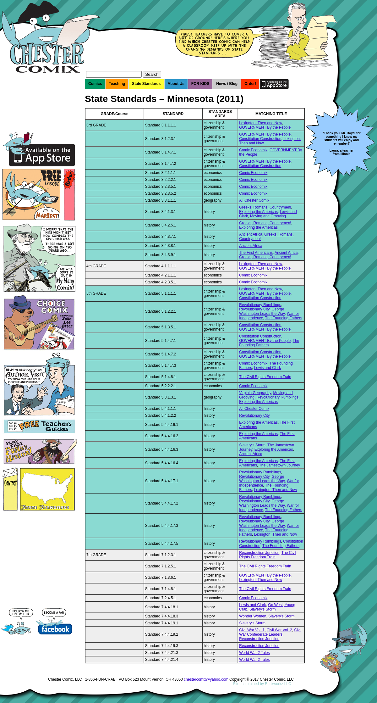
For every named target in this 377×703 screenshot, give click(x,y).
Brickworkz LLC (278, 684)
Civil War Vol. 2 (279, 630)
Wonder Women (252, 616)
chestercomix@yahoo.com (206, 679)
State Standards (146, 83)
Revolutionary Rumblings (260, 305)
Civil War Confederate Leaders (270, 632)
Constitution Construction (260, 139)
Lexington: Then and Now (260, 123)
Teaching (117, 83)
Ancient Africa (250, 234)
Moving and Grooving (268, 216)
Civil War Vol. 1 (252, 630)
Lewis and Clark (267, 367)
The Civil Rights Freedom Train (265, 377)
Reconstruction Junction (259, 552)
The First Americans (256, 252)
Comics (95, 83)
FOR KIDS (200, 83)
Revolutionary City (254, 309)
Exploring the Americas (258, 211)
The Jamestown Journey (279, 465)
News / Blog (227, 83)
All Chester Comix (254, 200)
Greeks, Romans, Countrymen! (265, 207)
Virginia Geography (255, 393)
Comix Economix (253, 150)
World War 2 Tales (254, 652)
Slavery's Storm (252, 445)
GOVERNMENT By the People (265, 127)
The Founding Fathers (283, 318)
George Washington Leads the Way (262, 311)
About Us (176, 83)
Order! (250, 83)
